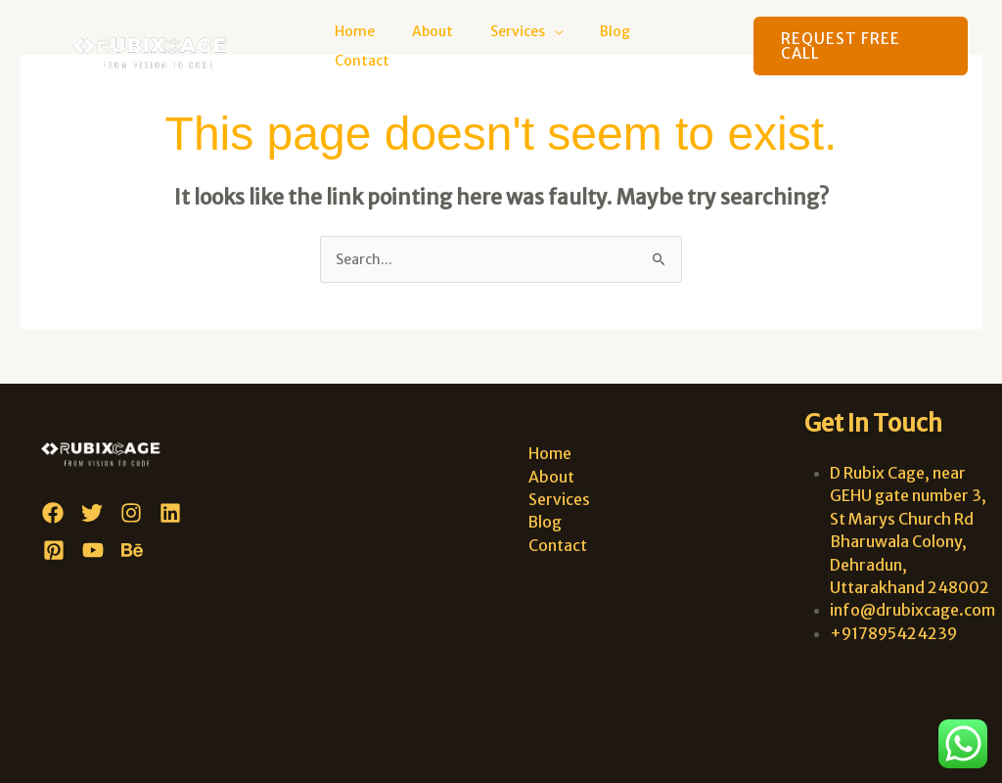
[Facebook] (52, 512)
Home (389, 46)
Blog (620, 46)
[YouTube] (93, 550)
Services (556, 499)
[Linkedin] (170, 512)
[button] (859, 46)
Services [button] (532, 46)
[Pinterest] (53, 550)
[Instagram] (131, 512)
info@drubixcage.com (912, 611)
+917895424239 (893, 633)
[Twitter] (92, 512)
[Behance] (132, 550)
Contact (689, 46)
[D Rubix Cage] (158, 45)
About (457, 46)
